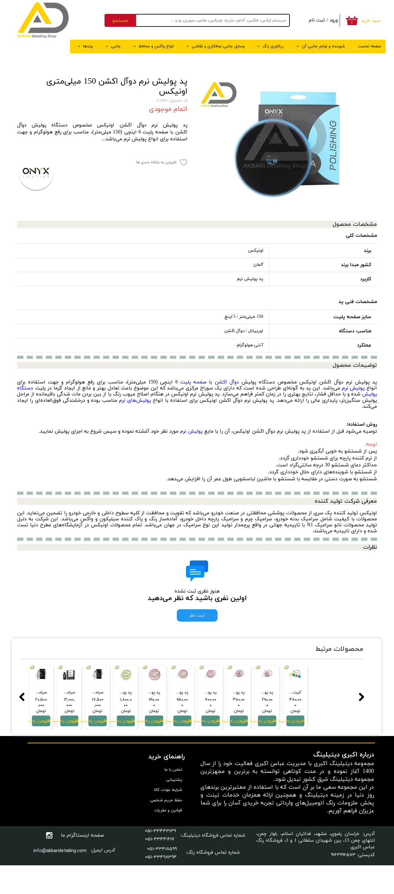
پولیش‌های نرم (135, 400)
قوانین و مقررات (168, 839)
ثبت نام (317, 20)
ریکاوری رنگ (273, 46)
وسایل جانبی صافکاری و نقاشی (218, 46)
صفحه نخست (369, 46)
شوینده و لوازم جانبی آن (323, 46)
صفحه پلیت (193, 382)
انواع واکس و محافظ (156, 46)
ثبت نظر (197, 615)
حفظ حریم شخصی (166, 829)
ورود (334, 20)
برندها (88, 46)
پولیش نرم (353, 388)
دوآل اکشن (227, 382)
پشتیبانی (174, 809)
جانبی (116, 46)
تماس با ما (173, 799)
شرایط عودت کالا (168, 819)
